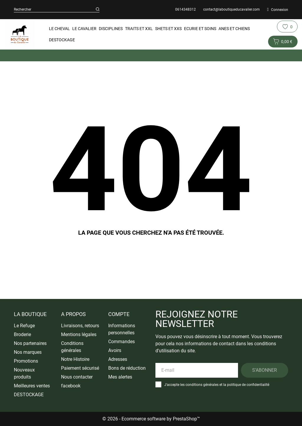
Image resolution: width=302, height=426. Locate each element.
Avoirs (114, 350)
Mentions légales (78, 334)
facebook (71, 386)
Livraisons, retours (80, 325)
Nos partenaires (30, 343)
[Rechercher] (97, 9)
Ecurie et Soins (200, 28)
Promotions (26, 361)
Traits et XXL (139, 28)
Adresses (117, 359)
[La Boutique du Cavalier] (19, 34)
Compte (118, 314)
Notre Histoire (75, 359)
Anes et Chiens (234, 28)
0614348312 (185, 9)
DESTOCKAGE (62, 39)
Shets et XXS (168, 28)
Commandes (121, 341)
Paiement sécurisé (80, 368)
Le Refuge (24, 325)
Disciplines (111, 28)
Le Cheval (59, 28)
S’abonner (264, 370)
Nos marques (28, 352)
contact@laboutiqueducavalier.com (231, 9)
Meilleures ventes (32, 386)
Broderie (22, 334)
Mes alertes (120, 377)
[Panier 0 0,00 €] (283, 41)
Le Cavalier (84, 28)
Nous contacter (77, 377)
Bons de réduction (127, 368)
